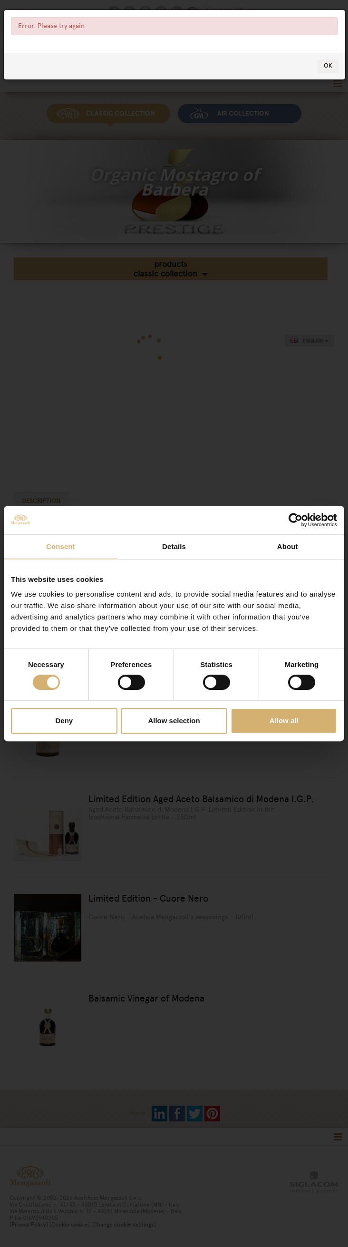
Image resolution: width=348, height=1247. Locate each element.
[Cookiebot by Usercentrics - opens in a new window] (295, 520)
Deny (64, 721)
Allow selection (174, 721)
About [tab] (287, 546)
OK (328, 65)
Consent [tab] (60, 546)
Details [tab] (174, 546)
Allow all (284, 721)
